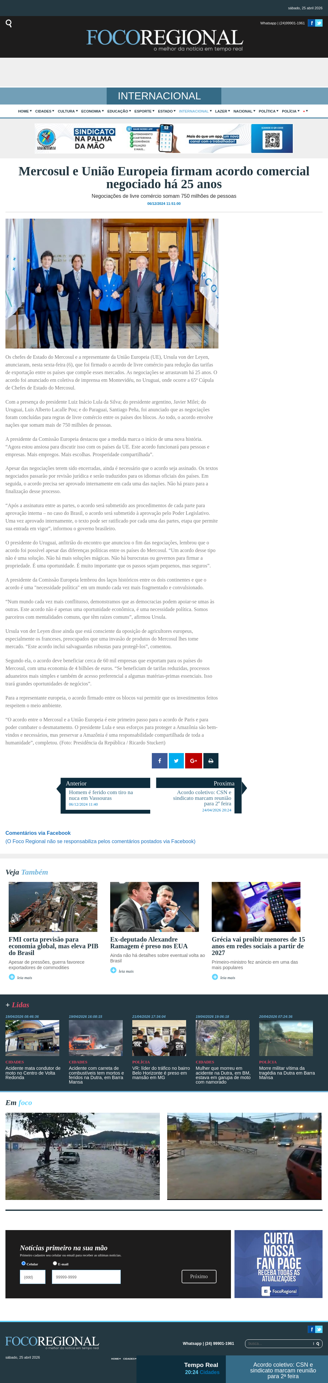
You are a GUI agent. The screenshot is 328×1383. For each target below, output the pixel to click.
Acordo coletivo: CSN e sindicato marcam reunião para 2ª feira (283, 1370)
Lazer (221, 111)
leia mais (24, 978)
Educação (117, 111)
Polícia (289, 111)
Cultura (66, 111)
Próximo (199, 1276)
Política (267, 111)
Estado (165, 111)
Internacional (194, 111)
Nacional (243, 111)
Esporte (143, 111)
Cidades (43, 111)
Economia (91, 111)
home (23, 111)
